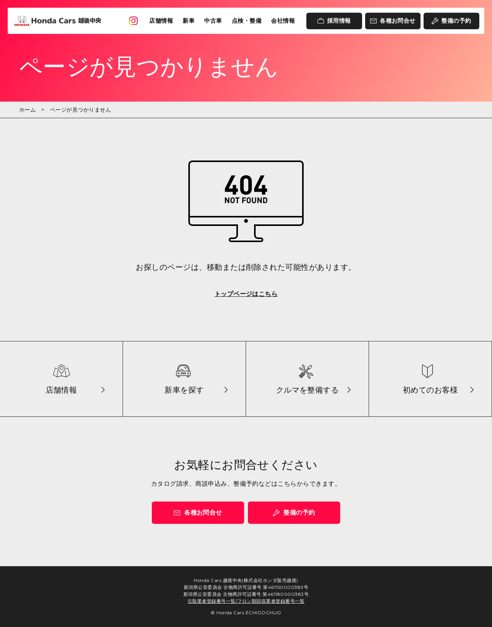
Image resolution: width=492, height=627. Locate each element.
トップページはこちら (246, 294)
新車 (188, 20)
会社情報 (283, 20)
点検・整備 (246, 20)
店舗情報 (161, 20)
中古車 (213, 20)
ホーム (27, 109)
